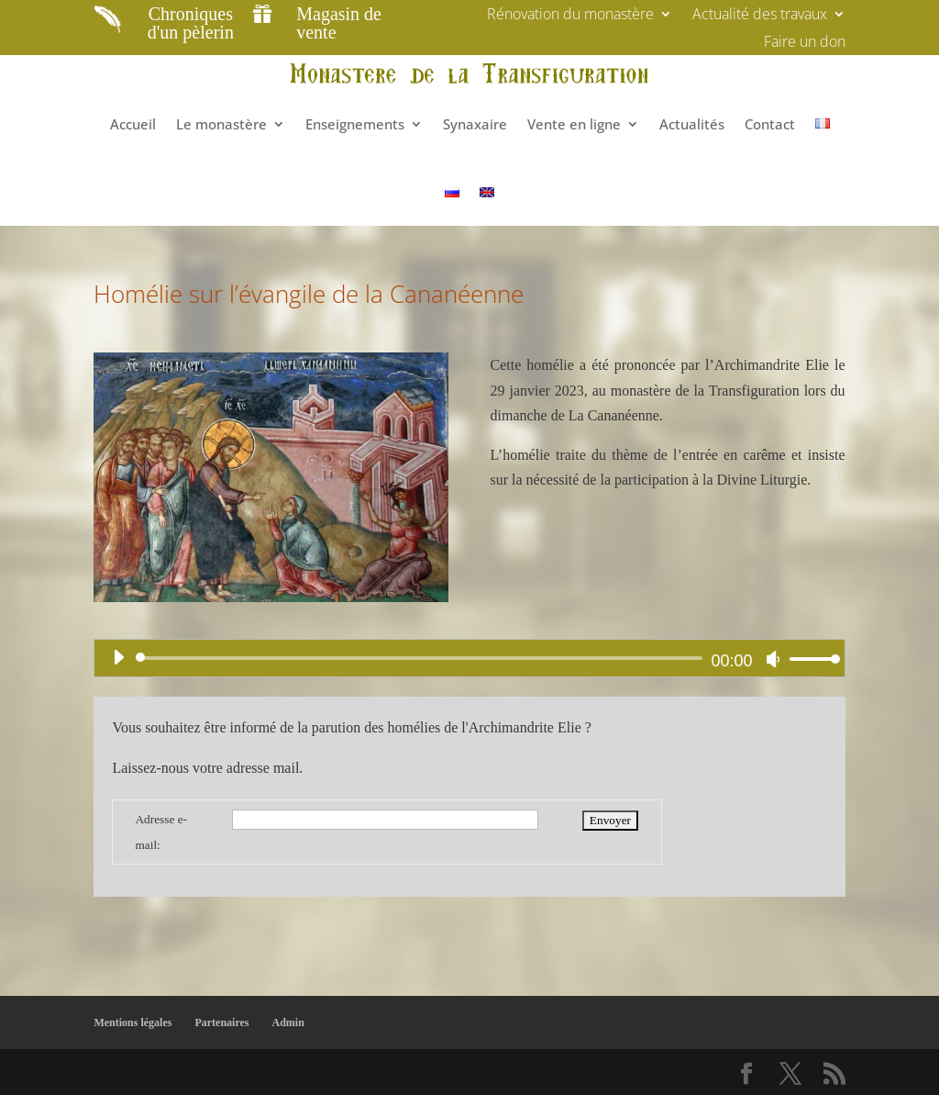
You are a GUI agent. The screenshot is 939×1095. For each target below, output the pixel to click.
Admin (288, 1022)
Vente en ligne (574, 124)
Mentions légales (132, 1022)
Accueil (133, 124)
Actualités (691, 124)
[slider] (421, 658)
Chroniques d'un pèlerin (191, 23)
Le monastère (221, 124)
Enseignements (354, 124)
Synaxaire (475, 124)
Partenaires (221, 1022)
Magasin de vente (338, 23)
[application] (469, 658)
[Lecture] (118, 657)
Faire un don (804, 43)
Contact (770, 124)
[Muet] (773, 659)
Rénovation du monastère (570, 15)
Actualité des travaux (759, 15)
